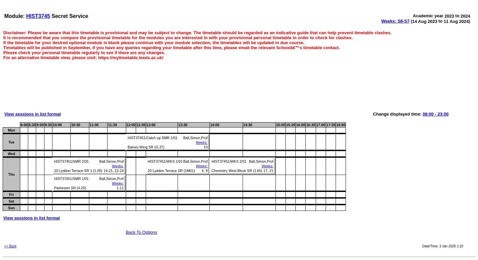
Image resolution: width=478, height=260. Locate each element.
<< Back (10, 246)
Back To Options (141, 232)
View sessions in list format (32, 114)
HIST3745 (38, 16)
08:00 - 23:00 (435, 114)
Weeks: (201, 142)
